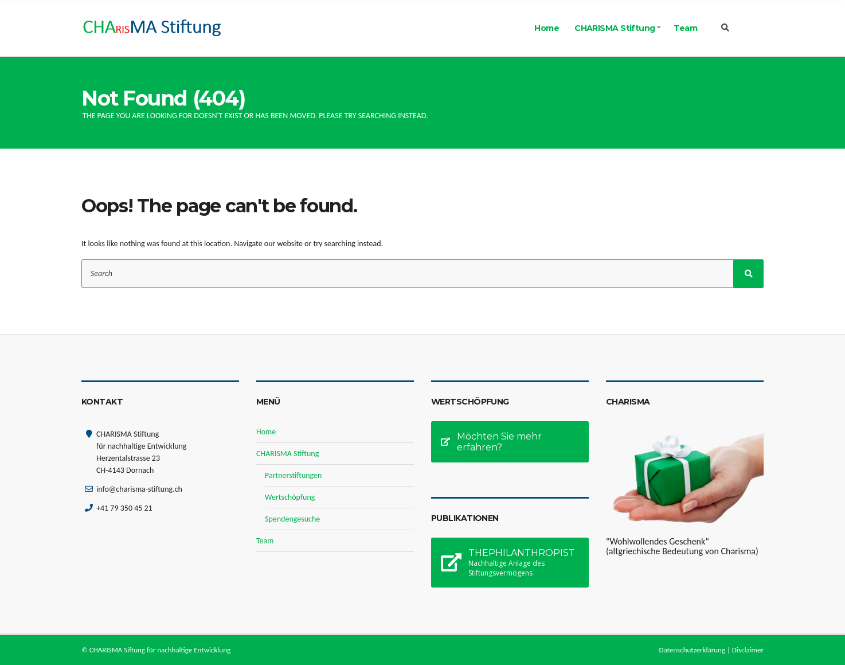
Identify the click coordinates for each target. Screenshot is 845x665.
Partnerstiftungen (293, 475)
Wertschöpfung (290, 497)
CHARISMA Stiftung (614, 28)
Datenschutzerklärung (692, 649)
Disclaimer (748, 649)
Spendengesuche (292, 519)
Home (546, 28)
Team (685, 28)
